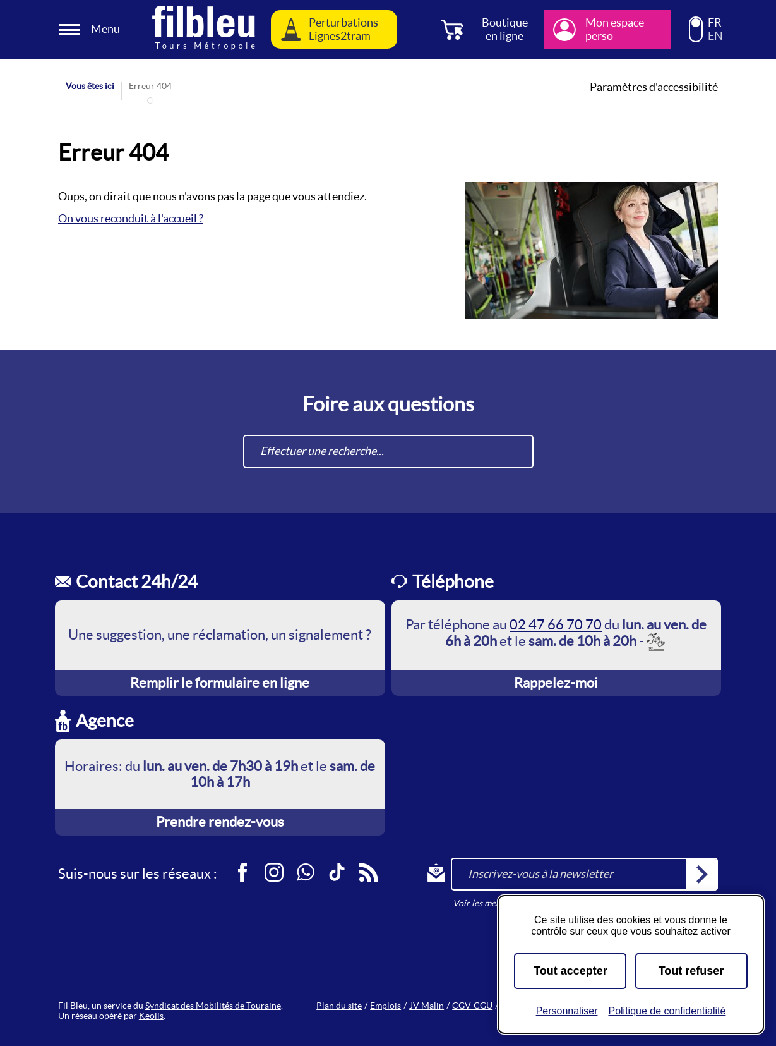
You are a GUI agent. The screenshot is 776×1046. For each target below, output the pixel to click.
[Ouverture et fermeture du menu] (91, 29)
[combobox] (388, 451)
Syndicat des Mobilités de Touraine (213, 1005)
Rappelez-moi (556, 682)
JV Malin (426, 1005)
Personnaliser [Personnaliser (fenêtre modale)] (567, 1011)
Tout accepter (570, 970)
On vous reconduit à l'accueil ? (130, 218)
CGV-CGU (472, 1005)
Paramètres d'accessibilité (654, 87)
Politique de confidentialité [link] (666, 1011)
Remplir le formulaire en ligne (219, 682)
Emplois (385, 1005)
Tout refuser (691, 970)
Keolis (151, 1016)
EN (715, 36)
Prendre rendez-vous (220, 821)
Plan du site (339, 1005)
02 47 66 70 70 (556, 624)
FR (715, 22)
